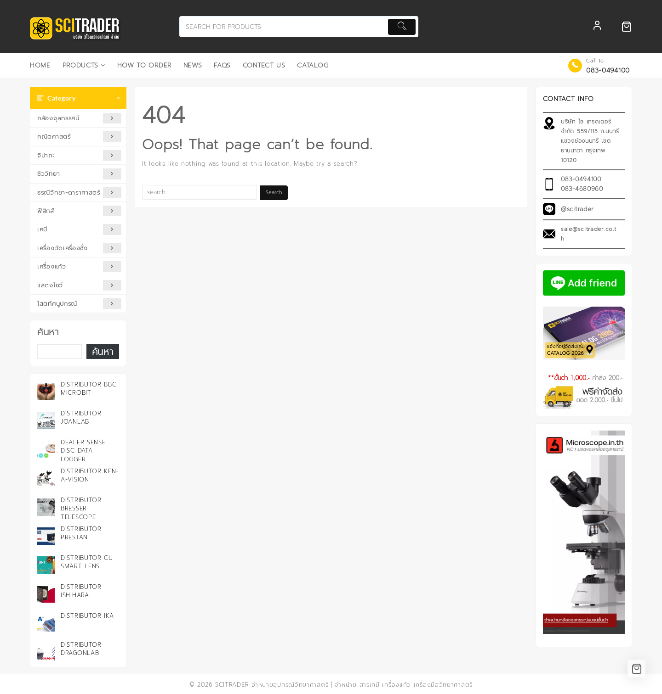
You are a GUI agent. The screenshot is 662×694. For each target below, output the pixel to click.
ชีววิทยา (79, 173)
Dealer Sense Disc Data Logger (83, 450)
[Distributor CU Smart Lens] (46, 565)
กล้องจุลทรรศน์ (79, 118)
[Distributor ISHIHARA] (46, 594)
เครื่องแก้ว (79, 266)
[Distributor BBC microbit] (46, 391)
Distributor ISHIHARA (81, 590)
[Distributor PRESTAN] (46, 536)
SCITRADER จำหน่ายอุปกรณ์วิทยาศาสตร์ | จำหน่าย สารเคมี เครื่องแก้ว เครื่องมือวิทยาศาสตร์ (344, 684)
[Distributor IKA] (46, 623)
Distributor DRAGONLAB (81, 648)
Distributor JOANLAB (81, 417)
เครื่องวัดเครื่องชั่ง (79, 248)
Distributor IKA (87, 615)
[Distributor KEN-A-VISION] (46, 478)
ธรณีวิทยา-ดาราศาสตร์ (79, 192)
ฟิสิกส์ (79, 211)
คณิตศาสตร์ (79, 136)
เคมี (79, 229)
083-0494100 (608, 70)
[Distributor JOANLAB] (46, 420)
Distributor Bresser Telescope (81, 508)
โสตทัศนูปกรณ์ (79, 303)
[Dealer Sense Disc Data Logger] (46, 449)
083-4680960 (582, 189)
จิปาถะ (79, 155)
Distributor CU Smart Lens (87, 562)
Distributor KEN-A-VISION (90, 475)
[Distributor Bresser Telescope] (46, 507)
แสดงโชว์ (79, 285)
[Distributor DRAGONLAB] (46, 651)
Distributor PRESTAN (81, 533)
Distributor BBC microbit (89, 388)
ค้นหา (48, 332)
